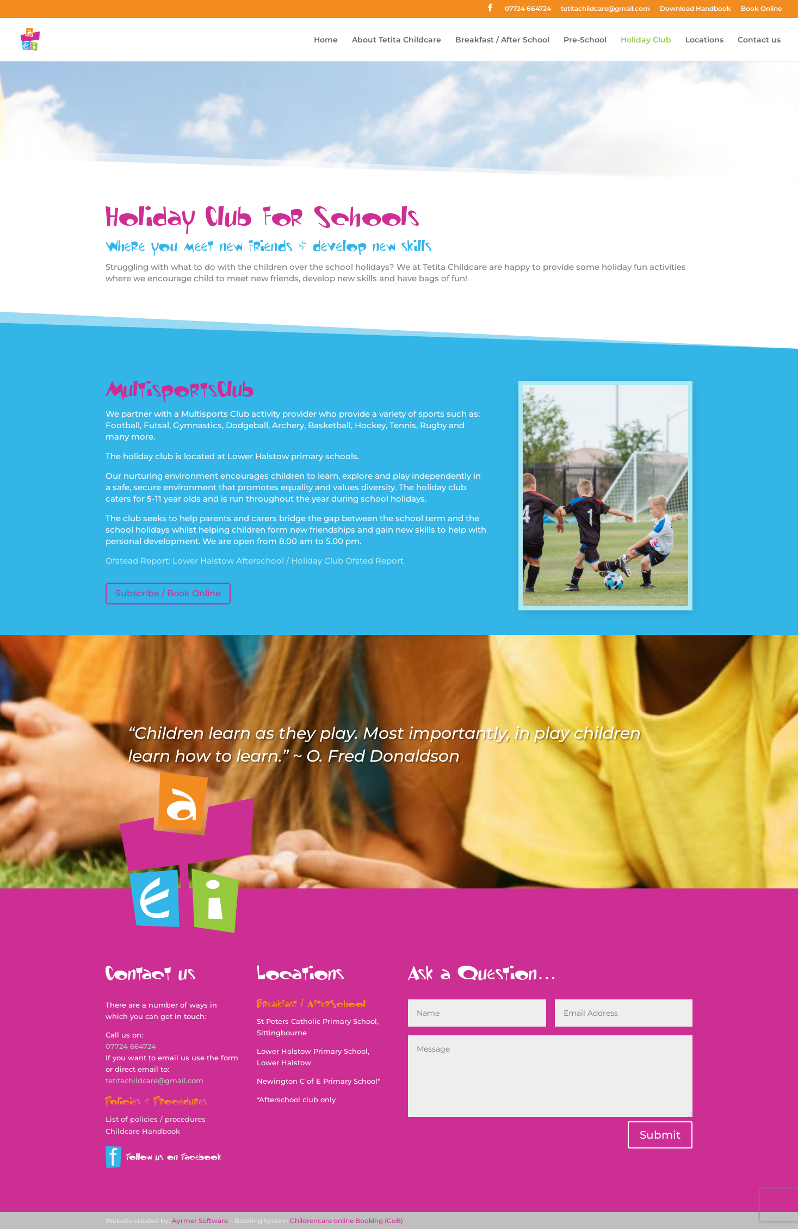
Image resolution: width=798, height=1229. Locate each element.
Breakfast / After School (502, 40)
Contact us (759, 40)
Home (326, 40)
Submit (660, 1134)
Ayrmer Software (200, 1220)
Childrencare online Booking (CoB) (346, 1220)
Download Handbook (695, 9)
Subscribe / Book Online (168, 593)
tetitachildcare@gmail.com (605, 9)
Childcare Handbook (143, 1131)
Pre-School (585, 40)
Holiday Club (646, 40)
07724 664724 (528, 9)
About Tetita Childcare (396, 40)
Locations (704, 40)
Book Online (761, 9)
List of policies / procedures (156, 1119)
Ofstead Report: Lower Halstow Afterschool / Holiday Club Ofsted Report (255, 560)
